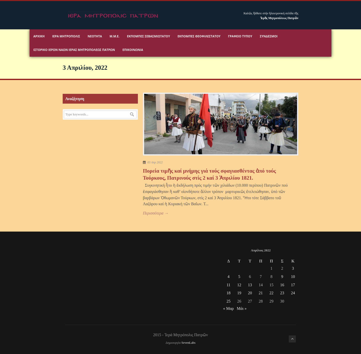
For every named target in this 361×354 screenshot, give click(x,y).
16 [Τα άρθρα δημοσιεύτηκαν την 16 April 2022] (282, 285)
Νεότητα (95, 36)
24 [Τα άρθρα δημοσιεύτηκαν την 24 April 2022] (293, 293)
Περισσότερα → (155, 213)
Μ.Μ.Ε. (115, 36)
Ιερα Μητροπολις (66, 36)
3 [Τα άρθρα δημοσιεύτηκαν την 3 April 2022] (293, 268)
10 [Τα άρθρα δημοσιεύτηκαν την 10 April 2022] (293, 276)
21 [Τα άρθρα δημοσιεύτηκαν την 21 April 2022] (261, 293)
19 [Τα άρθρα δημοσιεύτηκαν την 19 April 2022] (239, 293)
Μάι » (242, 308)
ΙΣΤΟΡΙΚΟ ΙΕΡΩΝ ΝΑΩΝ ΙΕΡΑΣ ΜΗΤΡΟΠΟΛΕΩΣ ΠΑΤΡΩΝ (74, 50)
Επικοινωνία (132, 50)
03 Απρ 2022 (155, 162)
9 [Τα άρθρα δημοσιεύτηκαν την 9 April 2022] (282, 276)
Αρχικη (39, 36)
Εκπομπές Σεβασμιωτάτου (148, 36)
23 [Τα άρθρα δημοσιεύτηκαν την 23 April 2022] (282, 293)
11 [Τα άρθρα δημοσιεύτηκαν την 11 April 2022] (228, 285)
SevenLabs (189, 342)
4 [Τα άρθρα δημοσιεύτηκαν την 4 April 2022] (228, 276)
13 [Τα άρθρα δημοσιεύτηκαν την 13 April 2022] (250, 285)
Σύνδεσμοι (269, 36)
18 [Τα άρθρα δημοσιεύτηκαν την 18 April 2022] (228, 293)
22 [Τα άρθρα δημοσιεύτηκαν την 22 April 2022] (271, 293)
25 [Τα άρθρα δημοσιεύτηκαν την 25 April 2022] (228, 301)
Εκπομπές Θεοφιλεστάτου (198, 36)
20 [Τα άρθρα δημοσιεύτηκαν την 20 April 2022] (250, 293)
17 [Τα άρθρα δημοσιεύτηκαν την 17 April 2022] (293, 285)
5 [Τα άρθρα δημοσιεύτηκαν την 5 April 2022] (239, 276)
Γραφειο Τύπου (240, 36)
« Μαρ (228, 308)
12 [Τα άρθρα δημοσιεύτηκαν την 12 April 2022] (239, 285)
